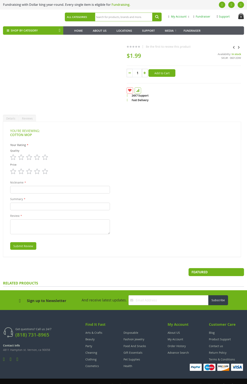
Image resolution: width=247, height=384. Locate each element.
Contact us (216, 336)
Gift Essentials (133, 343)
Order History (177, 336)
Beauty (90, 330)
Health (128, 356)
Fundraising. (121, 4)
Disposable (131, 323)
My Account (177, 16)
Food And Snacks (135, 336)
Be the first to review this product (138, 46)
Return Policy (217, 343)
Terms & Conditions (222, 350)
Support (223, 16)
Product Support (220, 330)
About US (174, 323)
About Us (100, 31)
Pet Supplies (132, 350)
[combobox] (128, 17)
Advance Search (178, 343)
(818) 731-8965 (32, 325)
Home (78, 31)
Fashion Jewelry (134, 330)
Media (169, 31)
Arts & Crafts (93, 323)
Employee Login (104, 375)
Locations (124, 31)
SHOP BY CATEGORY (22, 30)
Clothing (91, 350)
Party (88, 336)
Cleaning (91, 343)
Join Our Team (134, 375)
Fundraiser (201, 16)
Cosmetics (92, 356)
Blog (212, 323)
